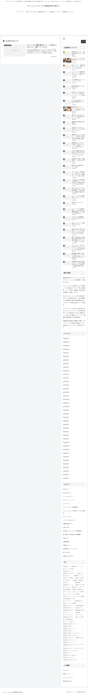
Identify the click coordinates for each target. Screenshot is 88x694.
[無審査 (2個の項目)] (81, 612)
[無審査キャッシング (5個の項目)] (80, 576)
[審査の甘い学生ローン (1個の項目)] (74, 626)
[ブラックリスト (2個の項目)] (81, 615)
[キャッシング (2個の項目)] (69, 612)
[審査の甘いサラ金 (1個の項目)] (80, 638)
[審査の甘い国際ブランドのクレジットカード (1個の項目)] (74, 633)
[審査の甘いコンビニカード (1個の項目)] (74, 658)
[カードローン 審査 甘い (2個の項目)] (74, 622)
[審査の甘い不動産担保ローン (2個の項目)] (79, 589)
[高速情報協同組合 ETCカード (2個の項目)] (74, 599)
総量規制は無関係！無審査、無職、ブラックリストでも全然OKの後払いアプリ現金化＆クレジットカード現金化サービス (74, 324)
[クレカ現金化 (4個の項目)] (67, 580)
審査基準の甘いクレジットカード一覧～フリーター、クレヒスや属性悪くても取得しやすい (74, 280)
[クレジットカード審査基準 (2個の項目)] (79, 592)
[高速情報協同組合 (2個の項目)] (80, 606)
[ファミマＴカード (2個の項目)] (68, 601)
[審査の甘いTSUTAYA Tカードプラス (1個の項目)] (74, 660)
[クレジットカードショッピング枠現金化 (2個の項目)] (74, 594)
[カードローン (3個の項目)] (67, 587)
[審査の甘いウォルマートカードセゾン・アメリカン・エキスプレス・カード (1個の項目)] (74, 645)
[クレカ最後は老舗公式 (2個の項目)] (74, 619)
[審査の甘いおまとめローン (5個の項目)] (70, 573)
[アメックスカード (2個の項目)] (67, 592)
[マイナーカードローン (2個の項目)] (69, 615)
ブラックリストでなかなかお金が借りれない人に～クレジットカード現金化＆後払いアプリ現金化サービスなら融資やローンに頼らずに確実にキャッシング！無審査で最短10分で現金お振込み (74, 313)
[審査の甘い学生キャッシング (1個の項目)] (74, 629)
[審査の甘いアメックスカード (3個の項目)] (79, 587)
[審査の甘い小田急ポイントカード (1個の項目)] (74, 624)
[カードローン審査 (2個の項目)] (80, 617)
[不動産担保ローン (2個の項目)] (80, 601)
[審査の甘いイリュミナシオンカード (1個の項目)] (74, 651)
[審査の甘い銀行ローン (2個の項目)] (69, 608)
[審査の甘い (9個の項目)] (67, 567)
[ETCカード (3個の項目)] (68, 583)
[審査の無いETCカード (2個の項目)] (69, 617)
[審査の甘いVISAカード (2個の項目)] (69, 606)
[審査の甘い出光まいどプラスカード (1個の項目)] (74, 635)
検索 (64, 38)
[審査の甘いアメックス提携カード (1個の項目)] (74, 655)
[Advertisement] (44, 25)
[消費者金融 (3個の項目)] (80, 583)
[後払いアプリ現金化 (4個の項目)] (80, 578)
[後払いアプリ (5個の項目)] (81, 573)
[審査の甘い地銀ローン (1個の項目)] (74, 631)
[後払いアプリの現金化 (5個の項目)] (69, 578)
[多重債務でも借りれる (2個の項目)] (80, 610)
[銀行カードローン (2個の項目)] (67, 596)
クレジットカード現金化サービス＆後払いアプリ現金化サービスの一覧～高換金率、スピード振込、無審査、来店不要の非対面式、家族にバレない (74, 289)
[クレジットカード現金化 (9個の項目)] (74, 569)
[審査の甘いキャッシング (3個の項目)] (69, 585)
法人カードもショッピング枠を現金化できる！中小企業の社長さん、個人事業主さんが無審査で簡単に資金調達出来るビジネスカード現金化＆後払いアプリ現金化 (74, 300)
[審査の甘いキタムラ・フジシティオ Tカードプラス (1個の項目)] (74, 648)
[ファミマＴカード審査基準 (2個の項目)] (79, 596)
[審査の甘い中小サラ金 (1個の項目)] (69, 638)
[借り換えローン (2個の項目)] (81, 608)
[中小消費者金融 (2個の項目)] (67, 589)
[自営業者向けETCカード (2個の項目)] (69, 610)
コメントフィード (68, 677)
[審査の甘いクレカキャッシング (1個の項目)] (74, 640)
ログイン (65, 670)
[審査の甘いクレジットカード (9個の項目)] (78, 567)
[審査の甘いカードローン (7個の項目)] (74, 571)
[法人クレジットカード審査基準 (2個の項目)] (74, 603)
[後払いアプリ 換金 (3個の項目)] (80, 585)
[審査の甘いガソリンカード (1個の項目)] (74, 642)
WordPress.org (67, 681)
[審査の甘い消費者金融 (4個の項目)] (79, 580)
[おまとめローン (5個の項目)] (68, 576)
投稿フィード (66, 674)
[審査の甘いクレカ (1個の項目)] (74, 653)
